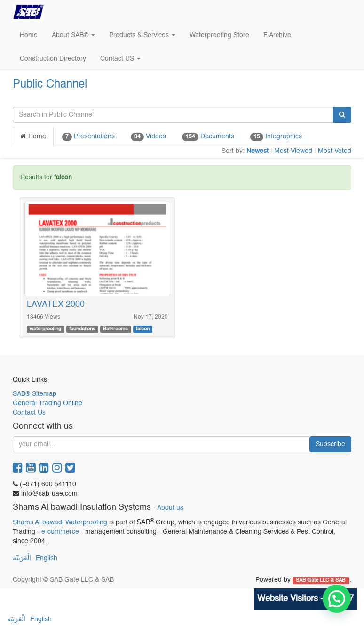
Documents (208, 137)
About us (170, 508)
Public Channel (50, 84)
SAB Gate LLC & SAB (321, 580)
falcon (143, 329)
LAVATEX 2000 (56, 304)
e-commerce (60, 532)
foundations (82, 329)
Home (33, 136)
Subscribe (330, 444)
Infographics (276, 137)
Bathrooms (115, 329)
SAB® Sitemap (34, 394)
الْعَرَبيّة (22, 558)
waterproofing (45, 329)
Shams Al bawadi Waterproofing (60, 522)
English (46, 558)
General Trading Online (47, 403)
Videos (148, 137)
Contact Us (29, 412)
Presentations (88, 137)
